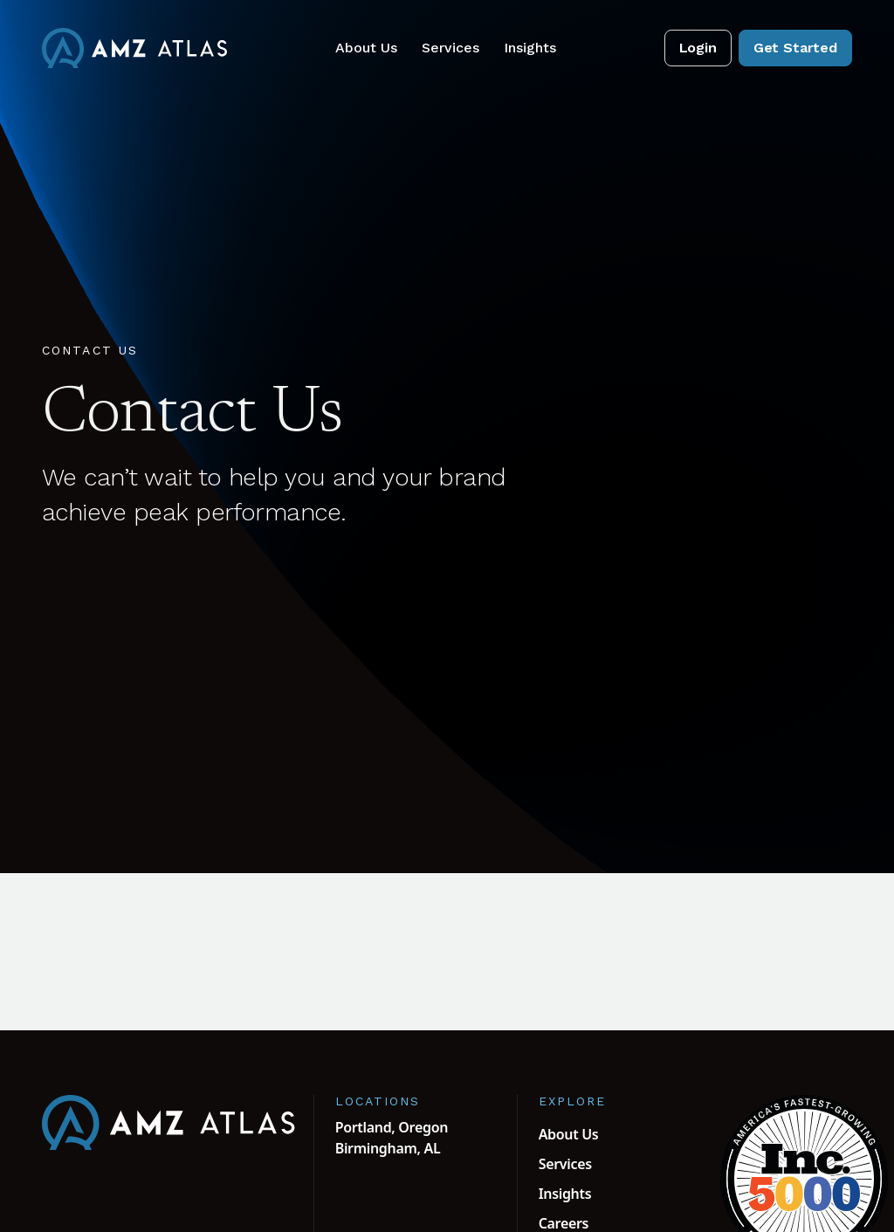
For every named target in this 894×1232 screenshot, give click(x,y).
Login (698, 47)
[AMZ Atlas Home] (134, 48)
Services (450, 47)
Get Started (795, 47)
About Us (366, 47)
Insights (530, 47)
